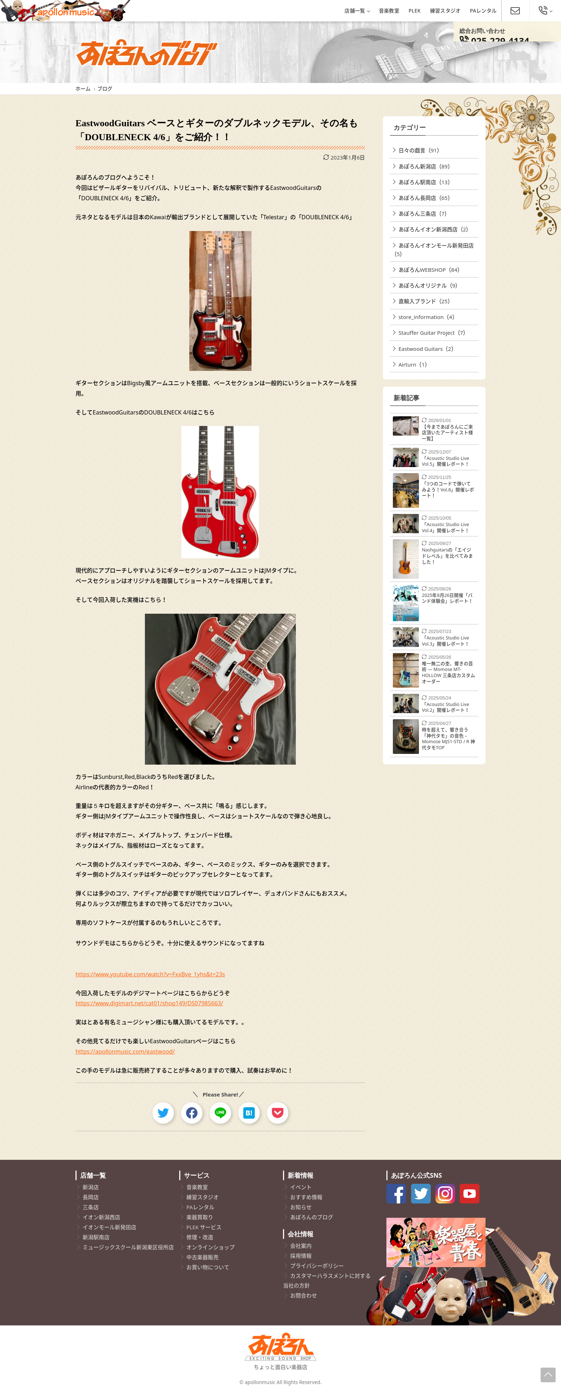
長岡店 (91, 1197)
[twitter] (163, 1113)
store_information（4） (428, 316)
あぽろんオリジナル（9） (430, 285)
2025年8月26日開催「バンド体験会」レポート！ (447, 598)
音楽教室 (389, 10)
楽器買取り (199, 1217)
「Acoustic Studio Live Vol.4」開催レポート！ (445, 527)
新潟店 (91, 1187)
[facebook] (191, 1113)
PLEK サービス (203, 1227)
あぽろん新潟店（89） (426, 166)
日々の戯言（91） (420, 150)
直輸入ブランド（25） (426, 301)
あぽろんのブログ (311, 1217)
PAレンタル (483, 10)
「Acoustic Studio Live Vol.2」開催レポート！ (445, 707)
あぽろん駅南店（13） (426, 182)
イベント (301, 1187)
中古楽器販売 (202, 1257)
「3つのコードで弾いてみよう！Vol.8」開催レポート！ (448, 489)
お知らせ (301, 1207)
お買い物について (207, 1267)
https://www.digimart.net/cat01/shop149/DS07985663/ (149, 1003)
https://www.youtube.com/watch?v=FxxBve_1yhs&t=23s (150, 974)
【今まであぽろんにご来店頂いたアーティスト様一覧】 (447, 432)
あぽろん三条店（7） (424, 213)
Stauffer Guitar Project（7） (434, 332)
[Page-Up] (548, 1375)
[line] (220, 1113)
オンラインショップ (210, 1247)
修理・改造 (199, 1237)
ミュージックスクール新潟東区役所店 (128, 1247)
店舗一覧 (357, 10)
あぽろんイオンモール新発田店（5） (432, 249)
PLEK (415, 10)
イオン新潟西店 (101, 1217)
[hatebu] (249, 1113)
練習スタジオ (445, 10)
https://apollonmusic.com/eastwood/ (125, 1051)
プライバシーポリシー (317, 1265)
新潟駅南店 (96, 1237)
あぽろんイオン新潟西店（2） (435, 229)
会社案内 (301, 1245)
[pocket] (277, 1113)
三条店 (91, 1207)
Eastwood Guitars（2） (428, 348)
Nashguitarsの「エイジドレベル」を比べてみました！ (447, 555)
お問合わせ (303, 1295)
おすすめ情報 (306, 1197)
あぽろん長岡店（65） (426, 197)
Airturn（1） (414, 364)
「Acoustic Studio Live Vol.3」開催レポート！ (445, 640)
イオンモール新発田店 (109, 1227)
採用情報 (301, 1255)
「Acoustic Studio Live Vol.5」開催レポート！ (445, 461)
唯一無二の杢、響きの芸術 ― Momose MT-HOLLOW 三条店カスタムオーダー (448, 672)
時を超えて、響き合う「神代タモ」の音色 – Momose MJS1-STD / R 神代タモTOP (448, 738)
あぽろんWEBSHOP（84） (431, 269)
